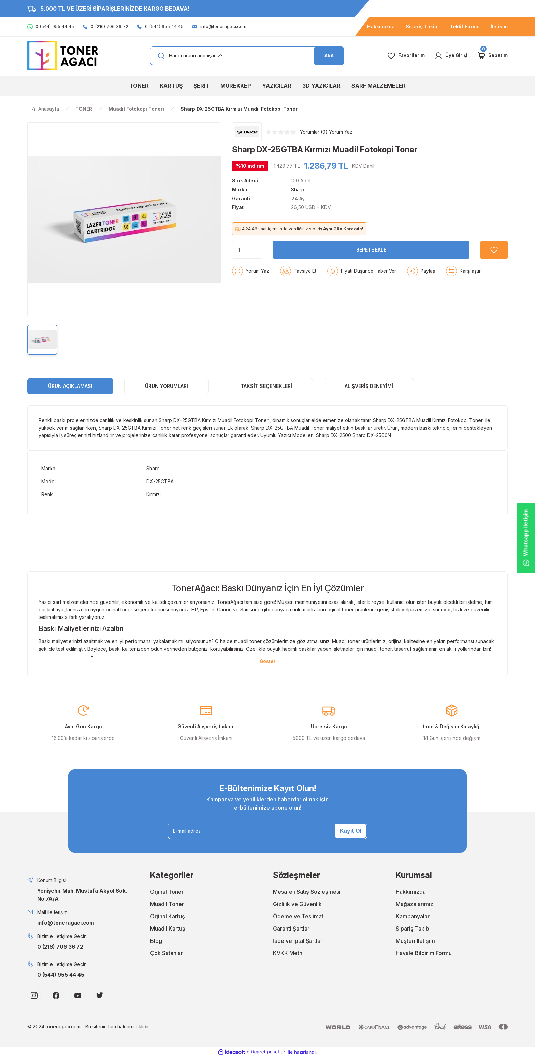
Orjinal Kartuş (167, 916)
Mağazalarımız (414, 904)
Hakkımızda (411, 892)
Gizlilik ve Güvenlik (297, 904)
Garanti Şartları (292, 928)
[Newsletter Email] (267, 831)
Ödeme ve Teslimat (298, 916)
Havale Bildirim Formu (424, 953)
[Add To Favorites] (493, 248)
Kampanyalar (413, 916)
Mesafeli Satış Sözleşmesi (307, 892)
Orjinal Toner (167, 892)
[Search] (247, 55)
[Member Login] (450, 56)
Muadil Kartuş (167, 928)
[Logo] (62, 55)
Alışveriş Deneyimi (369, 386)
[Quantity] (247, 248)
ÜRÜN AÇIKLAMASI (70, 386)
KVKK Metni (288, 953)
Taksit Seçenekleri (266, 386)
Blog (156, 941)
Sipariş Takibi (413, 928)
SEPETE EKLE (370, 248)
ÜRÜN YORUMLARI (166, 386)
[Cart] (492, 56)
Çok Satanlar (166, 953)
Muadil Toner (167, 904)
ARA (329, 55)
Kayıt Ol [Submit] (350, 831)
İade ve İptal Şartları (298, 941)
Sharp (297, 189)
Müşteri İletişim (415, 941)
